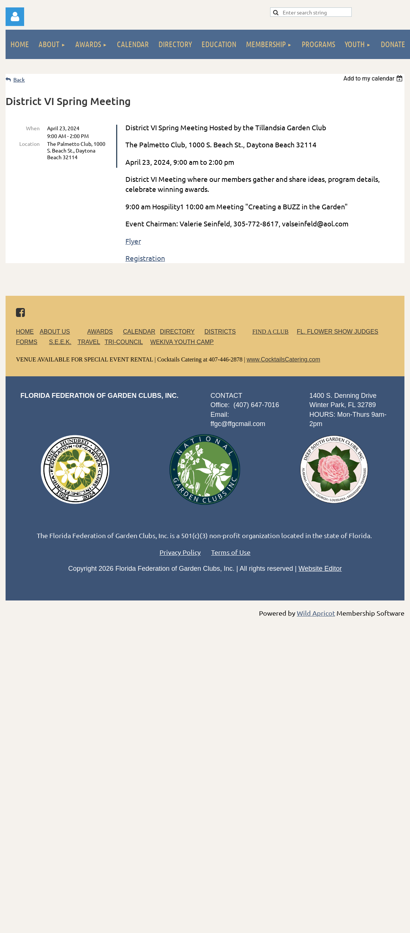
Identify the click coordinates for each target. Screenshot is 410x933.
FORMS (26, 342)
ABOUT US (55, 331)
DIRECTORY (177, 331)
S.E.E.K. (60, 342)
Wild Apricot (316, 613)
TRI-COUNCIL (124, 342)
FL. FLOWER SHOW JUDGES (337, 331)
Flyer (133, 240)
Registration (145, 257)
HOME (25, 331)
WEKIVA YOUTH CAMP (182, 342)
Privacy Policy (180, 552)
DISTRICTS (220, 331)
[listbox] (373, 78)
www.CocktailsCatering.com (283, 359)
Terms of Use (230, 552)
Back (19, 79)
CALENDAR (139, 331)
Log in (15, 16)
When (33, 128)
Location (29, 143)
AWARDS (104, 331)
